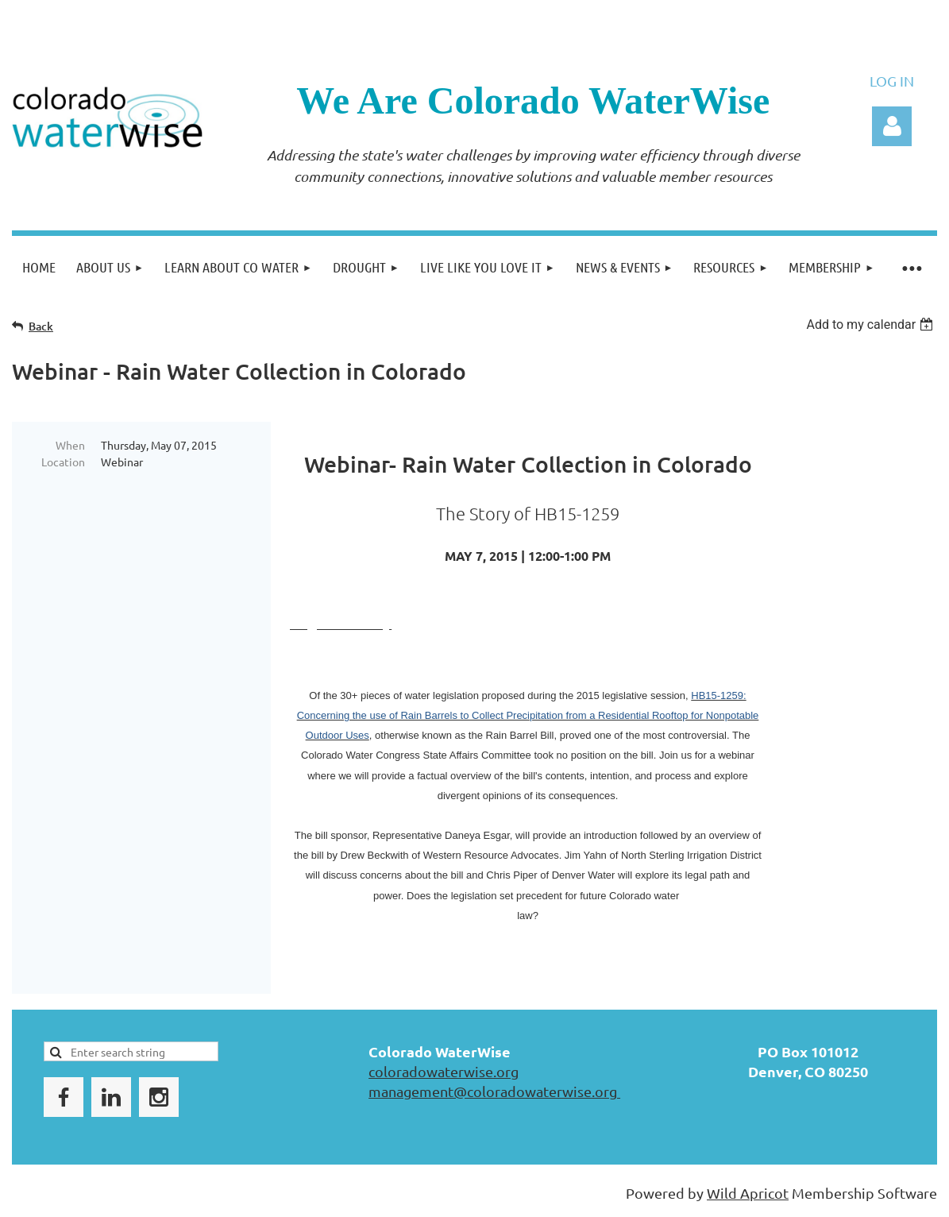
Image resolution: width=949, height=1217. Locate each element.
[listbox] (871, 324)
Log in (892, 126)
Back (41, 326)
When (70, 445)
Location (63, 461)
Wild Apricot (748, 1192)
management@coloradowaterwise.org (494, 1091)
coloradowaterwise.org (443, 1071)
